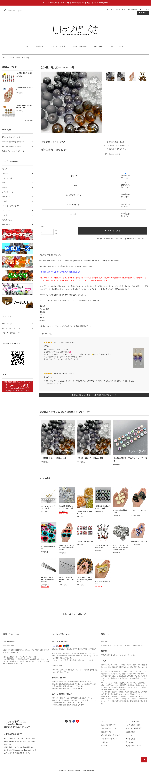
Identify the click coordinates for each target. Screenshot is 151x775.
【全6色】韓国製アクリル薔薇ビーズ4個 (23, 106)
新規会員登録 (130, 732)
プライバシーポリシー (109, 739)
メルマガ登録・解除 (79, 46)
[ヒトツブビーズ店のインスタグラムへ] (70, 721)
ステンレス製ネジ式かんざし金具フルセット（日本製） (66, 580)
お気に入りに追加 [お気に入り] (112, 154)
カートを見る (130, 739)
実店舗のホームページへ (134, 746)
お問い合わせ (98, 46)
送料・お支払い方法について (137, 238)
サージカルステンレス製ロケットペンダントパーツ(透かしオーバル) (120, 547)
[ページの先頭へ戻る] (144, 759)
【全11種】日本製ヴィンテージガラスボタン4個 (66, 507)
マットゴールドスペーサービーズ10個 (48, 507)
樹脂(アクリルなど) (23, 58)
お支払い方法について (109, 728)
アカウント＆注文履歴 (117, 9)
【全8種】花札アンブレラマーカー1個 (103, 546)
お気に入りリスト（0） (118, 46)
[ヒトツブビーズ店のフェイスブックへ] (73, 721)
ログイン (145, 9)
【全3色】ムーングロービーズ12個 (85, 512)
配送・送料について (108, 725)
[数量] (47, 232)
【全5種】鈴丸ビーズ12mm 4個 (90, 458)
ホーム (26, 46)
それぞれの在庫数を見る (105, 238)
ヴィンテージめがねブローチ (48, 548)
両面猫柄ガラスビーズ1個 (139, 541)
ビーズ (12, 58)
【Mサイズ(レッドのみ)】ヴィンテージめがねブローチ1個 (66, 548)
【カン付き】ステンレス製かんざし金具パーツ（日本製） (48, 580)
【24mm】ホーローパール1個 (24, 89)
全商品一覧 (40, 46)
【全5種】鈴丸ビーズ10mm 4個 (53, 458)
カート (142, 12)
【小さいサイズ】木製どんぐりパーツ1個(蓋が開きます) (84, 580)
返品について (120, 238)
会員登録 (134, 9)
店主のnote (130, 742)
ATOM (108, 746)
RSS (103, 746)
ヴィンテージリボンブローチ (138, 511)
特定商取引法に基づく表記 (110, 735)
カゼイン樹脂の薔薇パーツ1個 (120, 511)
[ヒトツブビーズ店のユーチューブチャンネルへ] (77, 721)
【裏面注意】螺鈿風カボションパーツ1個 (102, 507)
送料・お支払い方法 (58, 46)
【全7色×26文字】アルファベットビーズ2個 (130, 459)
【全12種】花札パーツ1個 (24, 73)
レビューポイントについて (135, 721)
